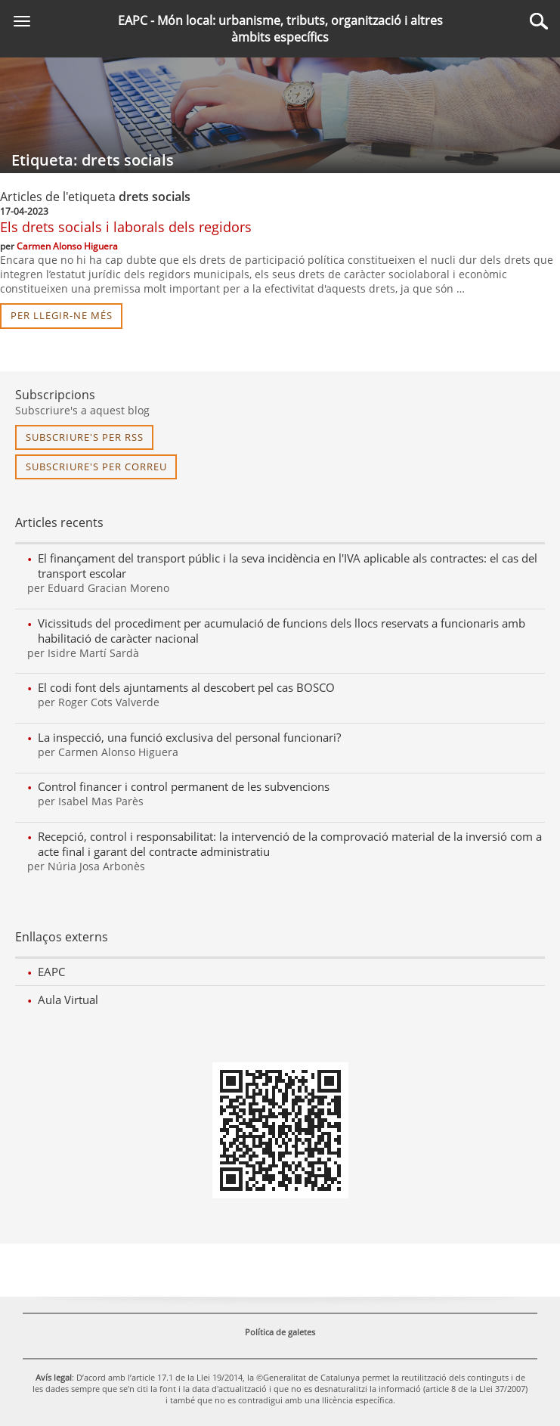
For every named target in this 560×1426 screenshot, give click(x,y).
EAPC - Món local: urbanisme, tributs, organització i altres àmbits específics (280, 28)
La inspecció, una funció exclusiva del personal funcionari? (189, 737)
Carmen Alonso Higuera (67, 246)
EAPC (51, 971)
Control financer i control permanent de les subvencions (184, 786)
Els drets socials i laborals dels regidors (126, 227)
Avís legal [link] (54, 1377)
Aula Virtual (68, 999)
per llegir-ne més (62, 315)
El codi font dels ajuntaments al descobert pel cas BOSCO (186, 687)
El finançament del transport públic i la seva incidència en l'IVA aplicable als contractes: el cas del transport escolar (287, 565)
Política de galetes (280, 1332)
